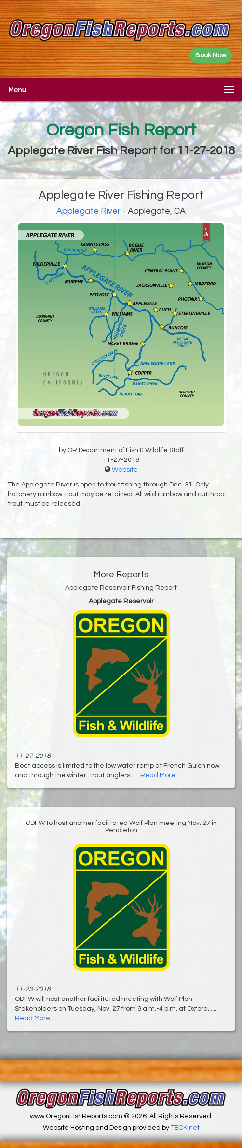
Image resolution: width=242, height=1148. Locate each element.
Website (125, 469)
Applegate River (88, 211)
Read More (157, 775)
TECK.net (185, 1127)
